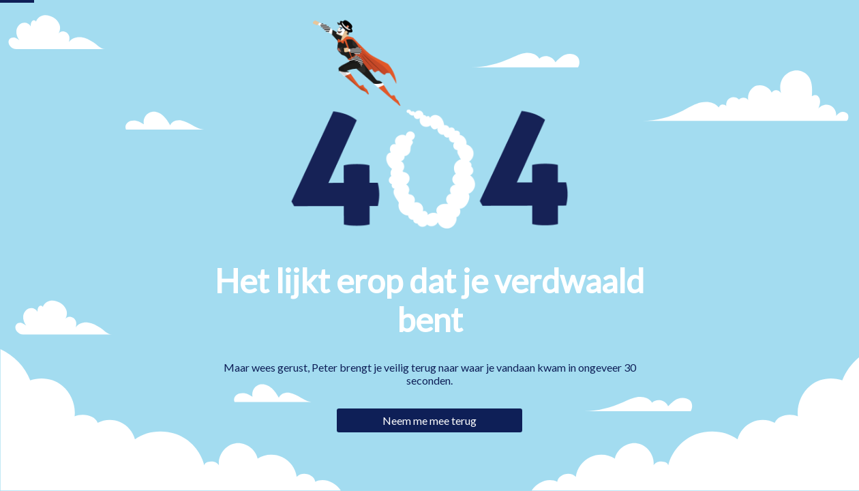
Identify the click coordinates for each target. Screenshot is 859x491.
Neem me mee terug (429, 420)
